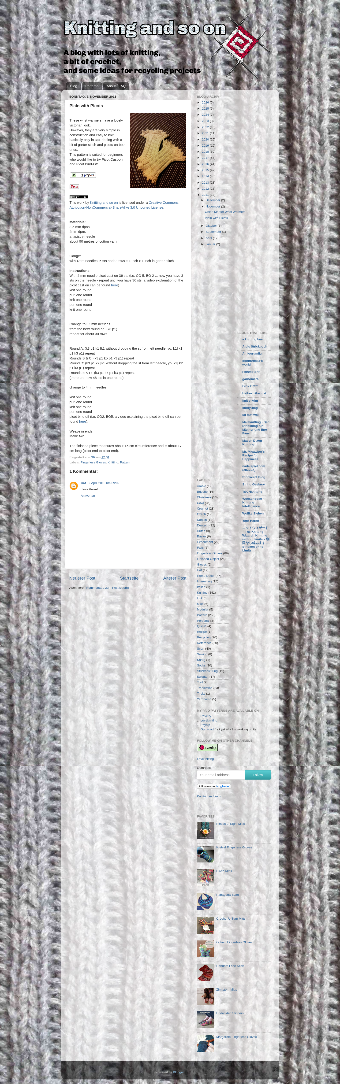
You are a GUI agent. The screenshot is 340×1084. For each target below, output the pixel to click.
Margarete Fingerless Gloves (236, 1037)
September (214, 231)
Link (200, 598)
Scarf (201, 648)
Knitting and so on (104, 202)
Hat (199, 570)
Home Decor (206, 575)
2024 (206, 114)
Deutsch (203, 525)
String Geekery (253, 484)
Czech (201, 514)
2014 (206, 176)
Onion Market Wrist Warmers (225, 212)
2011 (206, 194)
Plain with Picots (216, 218)
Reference (204, 643)
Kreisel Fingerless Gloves (234, 847)
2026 (206, 102)
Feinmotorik (251, 372)
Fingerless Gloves (93, 462)
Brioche (202, 491)
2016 (206, 164)
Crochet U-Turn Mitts (231, 918)
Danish (202, 520)
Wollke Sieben (253, 513)
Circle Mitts (224, 871)
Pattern (125, 462)
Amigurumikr (252, 353)
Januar (211, 244)
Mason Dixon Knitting (252, 442)
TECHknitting (252, 491)
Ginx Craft (250, 386)
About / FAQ (116, 86)
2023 (206, 121)
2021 (206, 133)
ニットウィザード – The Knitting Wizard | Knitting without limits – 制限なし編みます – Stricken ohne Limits (255, 539)
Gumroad (207, 729)
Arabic (201, 486)
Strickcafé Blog (253, 477)
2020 (206, 139)
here (114, 285)
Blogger (178, 1072)
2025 (206, 108)
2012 (206, 188)
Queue (202, 626)
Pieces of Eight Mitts (230, 823)
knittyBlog (250, 408)
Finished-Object (208, 559)
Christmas (204, 497)
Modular (203, 609)
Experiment (205, 542)
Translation (205, 688)
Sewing (202, 654)
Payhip (205, 725)
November (213, 206)
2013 (206, 182)
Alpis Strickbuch (254, 346)
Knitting (113, 462)
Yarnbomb (204, 699)
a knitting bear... (254, 339)
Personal (203, 620)
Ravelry (206, 716)
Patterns (91, 86)
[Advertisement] (236, 288)
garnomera (250, 379)
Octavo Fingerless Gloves (234, 942)
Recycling (204, 637)
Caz (83, 483)
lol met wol (250, 415)
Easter (201, 536)
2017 (206, 157)
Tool (200, 682)
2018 (206, 151)
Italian (201, 587)
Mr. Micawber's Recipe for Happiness (253, 455)
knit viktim (250, 400)
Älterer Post (175, 578)
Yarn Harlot (250, 520)
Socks (201, 665)
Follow (258, 775)
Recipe (202, 631)
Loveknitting (209, 720)
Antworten (88, 495)
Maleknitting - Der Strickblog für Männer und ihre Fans (255, 427)
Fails (200, 547)
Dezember (213, 200)
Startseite (129, 578)
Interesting (204, 581)
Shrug (201, 660)
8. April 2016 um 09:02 (104, 483)
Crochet (202, 508)
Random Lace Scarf (230, 966)
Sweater (203, 676)
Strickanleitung (207, 671)
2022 (206, 127)
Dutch (201, 531)
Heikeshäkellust (254, 393)
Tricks (201, 693)
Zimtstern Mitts (226, 989)
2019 (206, 145)
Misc (200, 604)
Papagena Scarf (227, 894)
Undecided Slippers (230, 1013)
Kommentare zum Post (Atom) (107, 587)
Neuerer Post (82, 578)
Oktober (212, 225)
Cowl (200, 503)
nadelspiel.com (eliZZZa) (253, 468)
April (209, 238)
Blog (73, 86)
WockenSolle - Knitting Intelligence (253, 502)
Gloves (202, 564)
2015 (206, 170)
